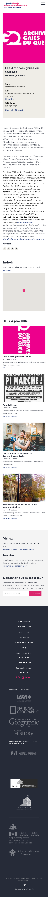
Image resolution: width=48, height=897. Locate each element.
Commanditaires (24, 642)
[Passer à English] (24, 672)
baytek (31, 889)
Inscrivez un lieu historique (15, 566)
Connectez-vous (24, 668)
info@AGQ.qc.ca (24, 222)
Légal (24, 885)
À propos (24, 657)
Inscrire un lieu (24, 653)
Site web (19, 110)
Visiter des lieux (10, 549)
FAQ (24, 648)
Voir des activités (26, 549)
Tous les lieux (24, 626)
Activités (24, 632)
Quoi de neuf (24, 662)
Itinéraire (9, 99)
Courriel (9, 110)
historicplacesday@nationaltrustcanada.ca (23, 239)
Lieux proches (24, 621)
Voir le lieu (6, 368)
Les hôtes (24, 637)
